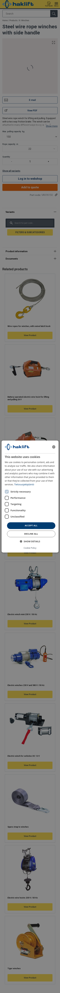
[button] (30, 541)
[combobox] (53, 446)
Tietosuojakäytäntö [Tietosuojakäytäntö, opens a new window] (24, 484)
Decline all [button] (31, 533)
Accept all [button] (31, 525)
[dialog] (29, 496)
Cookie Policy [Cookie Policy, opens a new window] (30, 547)
